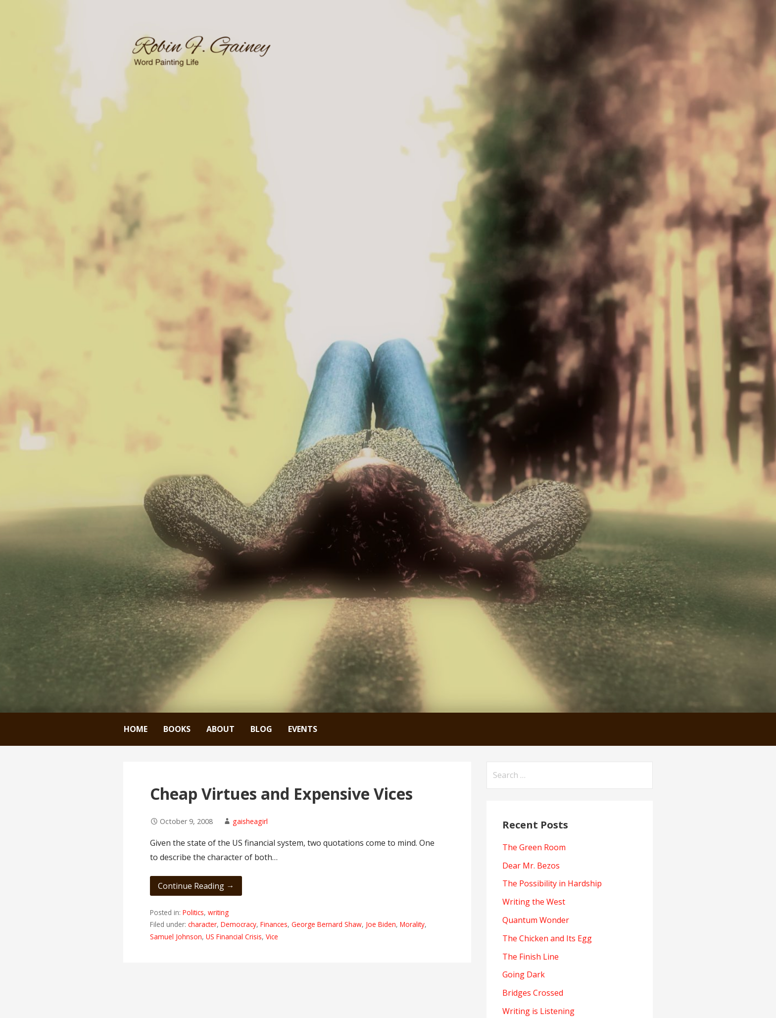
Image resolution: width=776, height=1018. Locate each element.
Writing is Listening (538, 1011)
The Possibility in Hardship (552, 883)
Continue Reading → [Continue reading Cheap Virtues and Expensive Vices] (196, 885)
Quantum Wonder (535, 920)
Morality (412, 924)
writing (218, 912)
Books (177, 729)
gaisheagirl (250, 821)
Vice (272, 936)
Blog (261, 729)
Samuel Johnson (176, 936)
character (202, 924)
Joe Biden (381, 924)
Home (135, 729)
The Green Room (534, 847)
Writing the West (533, 901)
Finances (274, 924)
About (220, 729)
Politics (193, 912)
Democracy (238, 924)
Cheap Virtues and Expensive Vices (281, 793)
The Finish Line (530, 956)
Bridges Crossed (532, 992)
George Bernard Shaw (326, 924)
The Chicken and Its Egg (547, 938)
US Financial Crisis (234, 936)
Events (302, 729)
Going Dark (523, 974)
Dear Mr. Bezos (531, 865)
